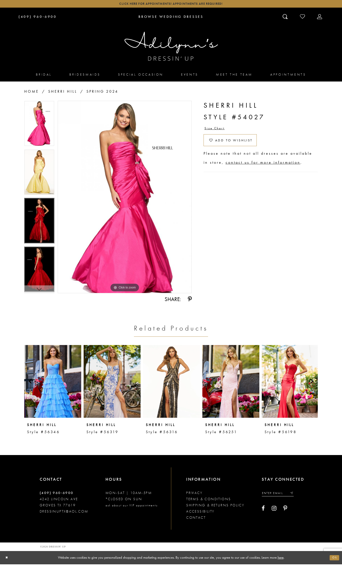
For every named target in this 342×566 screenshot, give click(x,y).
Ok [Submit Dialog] (334, 559)
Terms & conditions (208, 501)
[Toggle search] (285, 18)
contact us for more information (263, 169)
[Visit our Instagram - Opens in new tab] (274, 512)
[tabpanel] (39, 127)
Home (31, 93)
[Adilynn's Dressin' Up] (171, 48)
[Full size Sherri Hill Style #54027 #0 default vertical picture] (124, 199)
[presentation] (52, 383)
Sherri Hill (62, 93)
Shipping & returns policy (215, 507)
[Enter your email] (282, 496)
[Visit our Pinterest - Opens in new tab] (285, 512)
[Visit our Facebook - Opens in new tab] (263, 512)
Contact (196, 519)
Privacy (194, 494)
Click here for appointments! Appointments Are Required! (171, 4)
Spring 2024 (102, 93)
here (281, 559)
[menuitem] (44, 76)
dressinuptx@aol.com (64, 513)
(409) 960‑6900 (57, 494)
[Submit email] (299, 496)
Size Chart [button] (217, 130)
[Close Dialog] (8, 559)
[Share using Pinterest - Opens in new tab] (190, 301)
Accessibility (200, 513)
